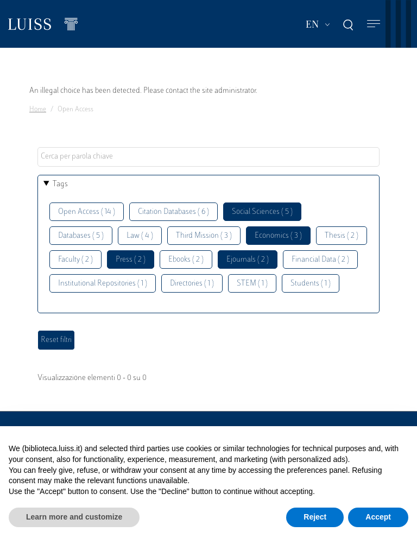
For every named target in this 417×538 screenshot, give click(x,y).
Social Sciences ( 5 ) (262, 212)
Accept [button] (378, 516)
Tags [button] (60, 184)
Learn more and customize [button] (74, 516)
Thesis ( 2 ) (341, 236)
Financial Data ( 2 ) (320, 260)
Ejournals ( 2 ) (247, 260)
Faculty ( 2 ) (75, 260)
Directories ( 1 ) (192, 284)
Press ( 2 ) (131, 260)
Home (37, 109)
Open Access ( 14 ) (86, 212)
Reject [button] (315, 516)
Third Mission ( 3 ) (204, 236)
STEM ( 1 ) (252, 284)
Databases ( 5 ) (81, 236)
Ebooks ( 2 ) (186, 260)
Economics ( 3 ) (278, 236)
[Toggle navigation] (373, 24)
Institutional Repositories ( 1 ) (102, 284)
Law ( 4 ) (140, 236)
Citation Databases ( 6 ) (173, 212)
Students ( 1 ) (310, 284)
